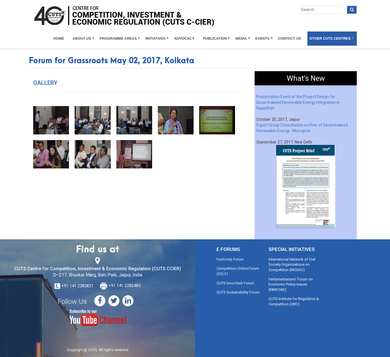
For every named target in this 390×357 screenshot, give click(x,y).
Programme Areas (118, 39)
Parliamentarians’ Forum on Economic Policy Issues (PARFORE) (291, 284)
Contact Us (289, 39)
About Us (82, 39)
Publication (215, 39)
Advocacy (184, 39)
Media (241, 39)
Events (262, 39)
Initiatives (155, 39)
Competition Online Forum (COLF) (238, 271)
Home (58, 39)
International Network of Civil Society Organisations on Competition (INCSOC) (292, 264)
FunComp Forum (230, 259)
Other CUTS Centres (330, 39)
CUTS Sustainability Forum (238, 292)
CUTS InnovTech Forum (235, 283)
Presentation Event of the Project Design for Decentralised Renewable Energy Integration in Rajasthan (298, 102)
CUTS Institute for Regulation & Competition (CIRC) (294, 301)
